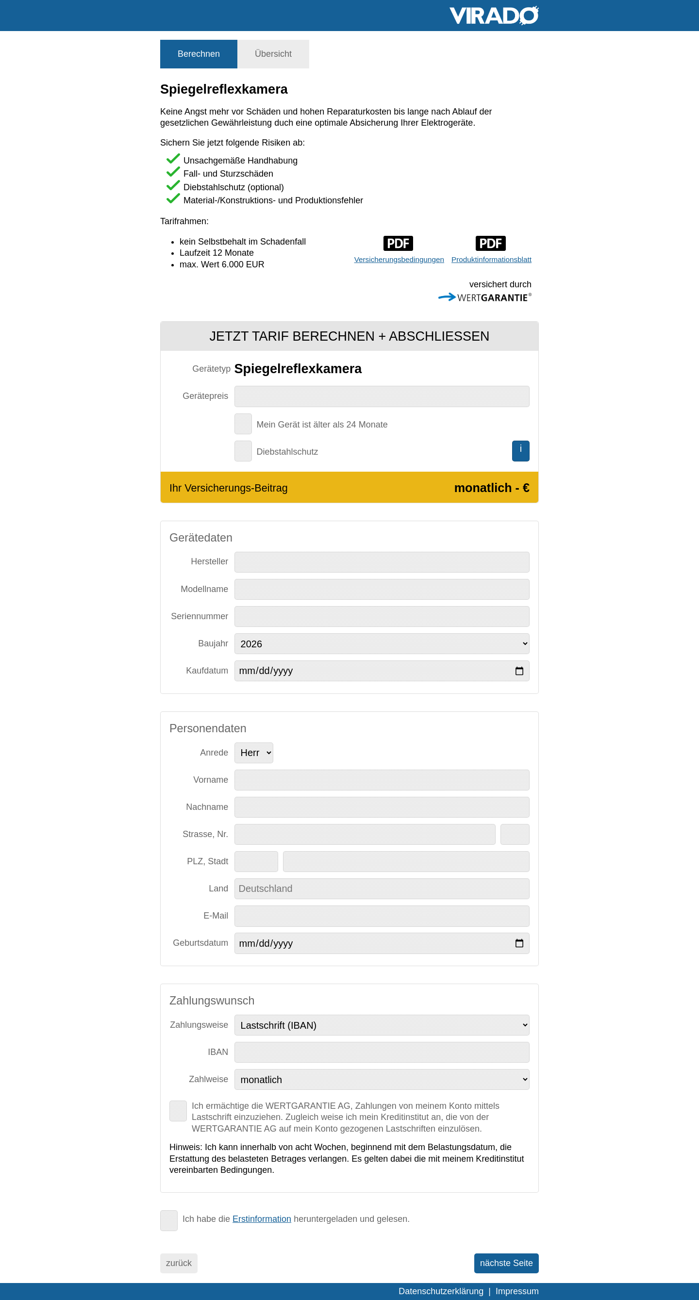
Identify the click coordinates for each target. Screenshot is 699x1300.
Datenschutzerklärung (441, 1291)
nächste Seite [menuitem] (506, 1263)
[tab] (198, 54)
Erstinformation (262, 1219)
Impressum (517, 1291)
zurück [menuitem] (179, 1263)
